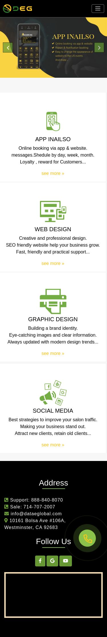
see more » (52, 173)
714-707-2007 (39, 506)
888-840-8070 (47, 500)
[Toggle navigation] (98, 8)
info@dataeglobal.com (35, 513)
